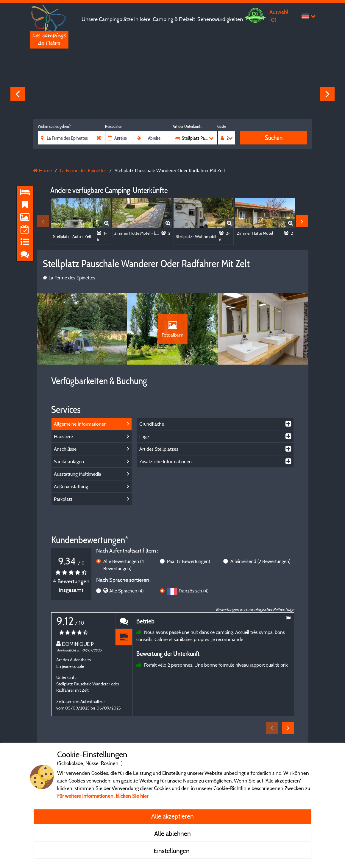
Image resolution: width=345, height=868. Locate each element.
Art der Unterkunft (187, 126)
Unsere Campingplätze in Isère (116, 19)
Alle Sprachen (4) (126, 591)
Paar (188, 561)
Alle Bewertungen (123, 564)
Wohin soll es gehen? (54, 126)
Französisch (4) (193, 591)
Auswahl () (278, 15)
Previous (17, 94)
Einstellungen (172, 851)
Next (327, 94)
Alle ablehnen (172, 833)
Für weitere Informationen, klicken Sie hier (102, 796)
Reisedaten (113, 126)
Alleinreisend (260, 561)
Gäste (221, 126)
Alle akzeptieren (172, 816)
